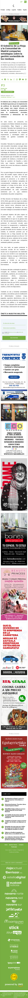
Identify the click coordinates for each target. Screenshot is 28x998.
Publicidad (14, 847)
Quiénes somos (13, 844)
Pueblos (19, 9)
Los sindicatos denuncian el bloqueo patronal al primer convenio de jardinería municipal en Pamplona (13, 838)
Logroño (14, 9)
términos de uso (13, 332)
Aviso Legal (8, 850)
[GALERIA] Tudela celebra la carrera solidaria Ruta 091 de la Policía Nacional (13, 810)
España (25, 9)
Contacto (21, 844)
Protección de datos (14, 852)
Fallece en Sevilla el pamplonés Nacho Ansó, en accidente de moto (13, 833)
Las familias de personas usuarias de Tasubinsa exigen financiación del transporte (13, 816)
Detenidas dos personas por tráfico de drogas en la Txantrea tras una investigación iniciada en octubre (13, 828)
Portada (3, 9)
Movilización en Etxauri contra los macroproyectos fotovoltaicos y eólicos (12, 800)
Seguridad (20, 850)
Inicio (6, 844)
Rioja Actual (14, 43)
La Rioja (8, 9)
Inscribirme (14, 338)
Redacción (4, 88)
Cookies (14, 850)
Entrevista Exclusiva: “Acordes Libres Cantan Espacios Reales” (13, 805)
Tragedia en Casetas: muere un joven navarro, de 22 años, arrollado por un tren (13, 822)
